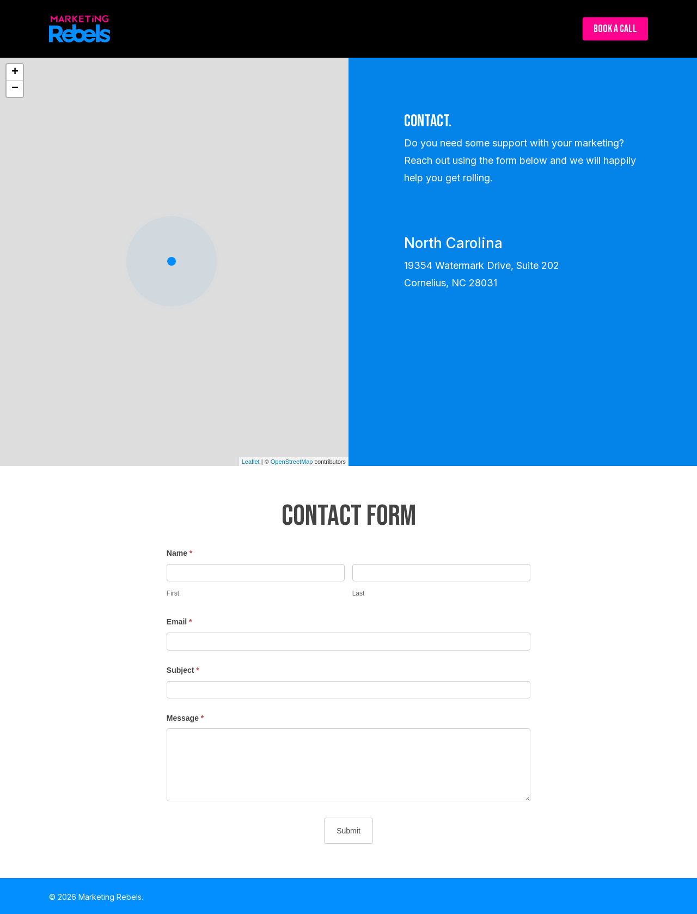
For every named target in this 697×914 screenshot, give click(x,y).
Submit (348, 830)
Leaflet (251, 461)
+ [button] (15, 72)
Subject (183, 670)
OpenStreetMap (292, 461)
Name (179, 553)
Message (185, 718)
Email (179, 621)
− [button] (15, 89)
